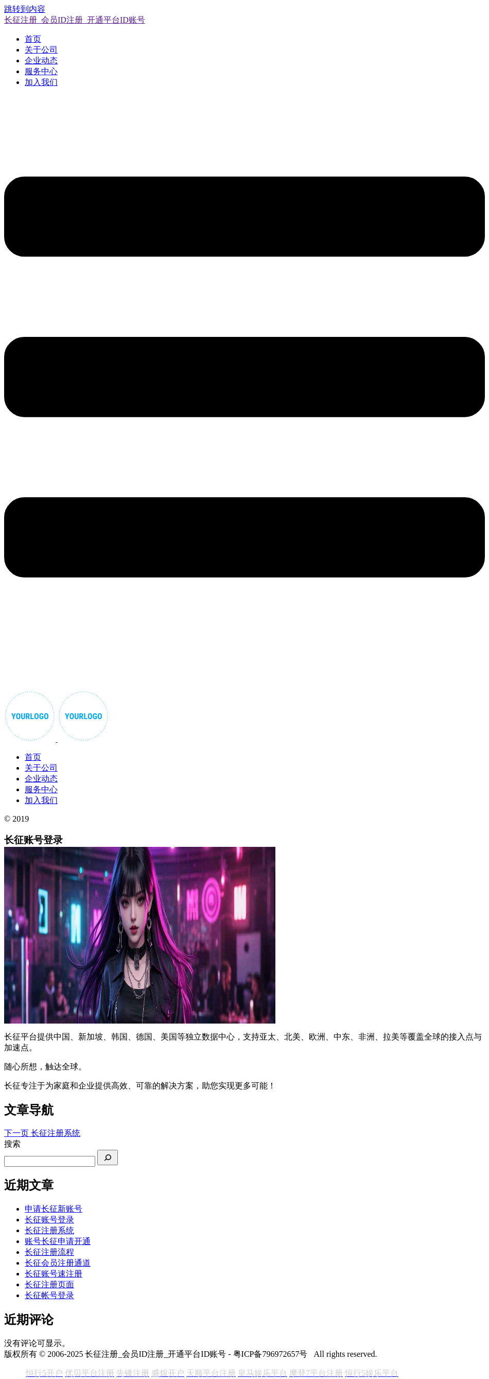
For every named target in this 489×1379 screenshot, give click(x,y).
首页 (33, 39)
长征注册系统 (49, 1230)
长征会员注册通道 (58, 1262)
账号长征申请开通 (58, 1241)
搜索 (12, 1143)
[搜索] (107, 1157)
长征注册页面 (49, 1284)
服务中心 (41, 71)
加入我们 (41, 82)
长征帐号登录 (49, 1295)
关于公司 (41, 49)
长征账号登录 (49, 1219)
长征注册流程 (49, 1252)
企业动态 (41, 60)
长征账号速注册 (53, 1273)
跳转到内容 (24, 9)
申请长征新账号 (53, 1208)
